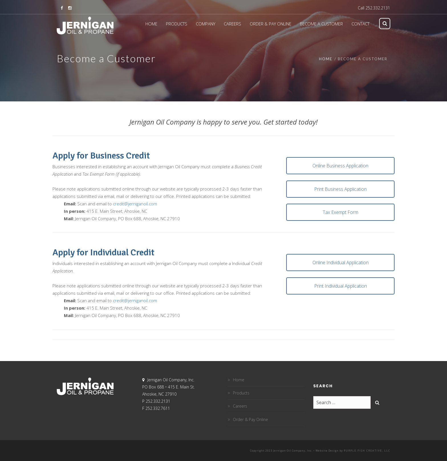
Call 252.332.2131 (374, 8)
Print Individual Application (340, 286)
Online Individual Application (340, 262)
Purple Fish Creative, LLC (367, 450)
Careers (240, 406)
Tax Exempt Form (340, 212)
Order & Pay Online (250, 419)
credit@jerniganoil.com (135, 204)
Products (241, 393)
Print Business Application (340, 189)
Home (325, 59)
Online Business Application (340, 166)
